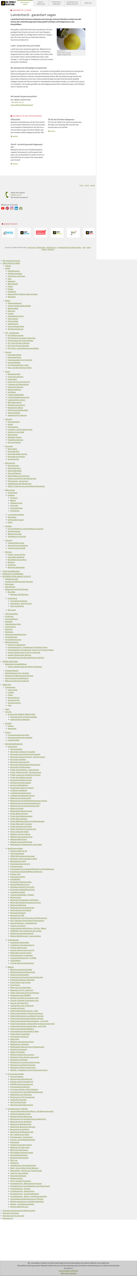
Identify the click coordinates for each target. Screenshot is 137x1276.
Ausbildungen (13, 995)
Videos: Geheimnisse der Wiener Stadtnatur (25, 722)
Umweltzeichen (11, 692)
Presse (44, 304)
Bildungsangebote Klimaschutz (22, 1027)
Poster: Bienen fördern (19, 869)
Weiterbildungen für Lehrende (17, 728)
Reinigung (9, 687)
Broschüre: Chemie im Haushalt (22, 807)
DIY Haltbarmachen (15, 390)
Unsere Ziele (12, 745)
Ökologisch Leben (24, 3)
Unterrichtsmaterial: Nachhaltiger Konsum (27, 1074)
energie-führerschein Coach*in (22, 1005)
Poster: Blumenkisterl (18, 874)
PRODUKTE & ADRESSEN (13, 629)
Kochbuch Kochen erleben (20, 838)
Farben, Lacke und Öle (16, 610)
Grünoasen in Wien (17, 932)
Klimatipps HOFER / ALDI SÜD (22, 942)
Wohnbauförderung (15, 384)
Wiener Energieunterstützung (22, 989)
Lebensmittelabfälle (16, 450)
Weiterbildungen (11, 697)
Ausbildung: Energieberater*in (22, 1000)
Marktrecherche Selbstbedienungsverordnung (28, 856)
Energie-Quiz (15, 929)
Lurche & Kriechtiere (16, 570)
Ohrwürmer (14, 566)
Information (12, 802)
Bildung (11, 1022)
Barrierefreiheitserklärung (69, 302)
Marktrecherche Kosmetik (20, 853)
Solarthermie (13, 379)
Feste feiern (12, 434)
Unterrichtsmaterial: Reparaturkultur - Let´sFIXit (29, 1076)
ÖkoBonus (14, 1218)
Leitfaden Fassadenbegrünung (22, 851)
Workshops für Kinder (19, 1115)
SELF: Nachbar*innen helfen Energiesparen (27, 976)
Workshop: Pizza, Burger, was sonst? (24, 1112)
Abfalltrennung (14, 326)
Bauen (7, 356)
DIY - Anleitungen (12, 388)
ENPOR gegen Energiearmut (21, 1139)
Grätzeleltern (15, 1016)
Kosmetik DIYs (13, 506)
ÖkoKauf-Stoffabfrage (19, 650)
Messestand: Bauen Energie (21, 866)
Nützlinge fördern (15, 492)
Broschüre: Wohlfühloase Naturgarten (25, 820)
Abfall (7, 323)
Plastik (10, 344)
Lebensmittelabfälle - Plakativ (22, 950)
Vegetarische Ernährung (17, 470)
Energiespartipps (14, 410)
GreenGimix (12, 653)
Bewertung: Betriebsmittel (20, 1179)
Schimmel (12, 620)
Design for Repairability (19, 1030)
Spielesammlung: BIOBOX (20, 1050)
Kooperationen (14, 753)
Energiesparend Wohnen (20, 1142)
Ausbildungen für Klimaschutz (19, 539)
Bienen (13, 555)
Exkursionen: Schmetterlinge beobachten (26, 1032)
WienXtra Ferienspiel (18, 1105)
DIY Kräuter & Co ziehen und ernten (21, 393)
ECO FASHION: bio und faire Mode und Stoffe (25, 584)
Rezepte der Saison (15, 463)
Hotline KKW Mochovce (19, 940)
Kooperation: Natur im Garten (22, 843)
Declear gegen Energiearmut (21, 1137)
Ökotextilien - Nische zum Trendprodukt (26, 1226)
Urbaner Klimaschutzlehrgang (22, 1018)
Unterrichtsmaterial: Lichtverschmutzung (26, 1068)
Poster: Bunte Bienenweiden (21, 871)
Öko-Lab (13, 1215)
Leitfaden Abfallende (18, 845)
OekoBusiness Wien (13, 679)
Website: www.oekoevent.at (21, 892)
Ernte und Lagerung (15, 432)
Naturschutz (10, 545)
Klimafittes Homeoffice (17, 615)
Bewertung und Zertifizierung (16, 644)
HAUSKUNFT (15, 934)
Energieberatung (14, 412)
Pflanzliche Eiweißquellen (18, 465)
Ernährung (9, 671)
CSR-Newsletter (11, 669)
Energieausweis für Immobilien (20, 415)
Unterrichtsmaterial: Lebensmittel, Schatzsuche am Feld (32, 1079)
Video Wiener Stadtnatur (20, 1089)
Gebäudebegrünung (16, 371)
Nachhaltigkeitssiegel (19, 1210)
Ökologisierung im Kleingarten (22, 963)
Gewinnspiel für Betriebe (20, 775)
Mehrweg (11, 336)
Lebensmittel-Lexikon (21, 10)
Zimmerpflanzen (14, 497)
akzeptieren (68, 1268)
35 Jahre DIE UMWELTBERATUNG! (21, 769)
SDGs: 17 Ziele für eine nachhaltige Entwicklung (26, 541)
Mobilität (8, 677)
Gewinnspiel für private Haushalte (23, 772)
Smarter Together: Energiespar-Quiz (24, 1056)
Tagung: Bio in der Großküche (22, 1061)
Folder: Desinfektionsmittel (21, 833)
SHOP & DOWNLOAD (11, 626)
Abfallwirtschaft (11, 634)
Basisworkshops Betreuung (21, 1172)
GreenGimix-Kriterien (18, 656)
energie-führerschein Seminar (19, 710)
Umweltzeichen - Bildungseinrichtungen (26, 1239)
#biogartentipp (14, 477)
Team (7, 764)
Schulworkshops (11, 726)
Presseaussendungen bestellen (20, 793)
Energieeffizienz (11, 674)
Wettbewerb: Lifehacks (19, 1099)
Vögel (10, 577)
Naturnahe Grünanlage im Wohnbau (24, 955)
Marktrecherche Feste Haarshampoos (25, 858)
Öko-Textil (12, 665)
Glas (9, 334)
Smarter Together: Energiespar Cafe (24, 1053)
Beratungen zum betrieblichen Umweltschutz (28, 1174)
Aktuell (8, 321)
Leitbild (11, 747)
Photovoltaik (13, 376)
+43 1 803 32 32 (17, 102)
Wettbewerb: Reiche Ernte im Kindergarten (27, 1102)
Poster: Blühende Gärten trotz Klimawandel (27, 876)
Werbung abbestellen (16, 622)
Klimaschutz (10, 518)
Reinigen (11, 617)
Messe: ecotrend (16, 863)
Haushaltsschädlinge (16, 612)
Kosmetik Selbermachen (17, 509)
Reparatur (12, 352)
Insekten (11, 550)
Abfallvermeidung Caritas (20, 1169)
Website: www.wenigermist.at (22, 1097)
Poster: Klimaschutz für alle (21, 882)
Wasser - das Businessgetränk (22, 1259)
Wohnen (8, 607)
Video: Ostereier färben (19, 887)
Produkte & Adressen (56, 3)
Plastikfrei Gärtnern (15, 495)
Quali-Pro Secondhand (19, 1228)
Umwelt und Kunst (17, 1063)
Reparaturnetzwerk (18, 968)
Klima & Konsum (14, 523)
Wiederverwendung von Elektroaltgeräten (27, 1257)
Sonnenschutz (13, 514)
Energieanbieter (14, 418)
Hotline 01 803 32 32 (18, 906)
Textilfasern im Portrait (17, 592)
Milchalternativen (15, 457)
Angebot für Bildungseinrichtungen (19, 637)
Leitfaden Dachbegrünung (20, 848)
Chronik (8, 767)
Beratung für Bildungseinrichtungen (19, 731)
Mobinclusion (15, 952)
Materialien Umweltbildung (16, 719)
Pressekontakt (13, 795)
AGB (84, 302)
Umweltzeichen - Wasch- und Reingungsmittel (28, 1251)
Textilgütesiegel (14, 586)
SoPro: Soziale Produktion (20, 1236)
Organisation (10, 742)
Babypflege (12, 504)
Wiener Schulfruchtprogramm (22, 1110)
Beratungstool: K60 (18, 916)
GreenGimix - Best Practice (21, 659)
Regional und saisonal (16, 460)
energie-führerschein (18, 1003)
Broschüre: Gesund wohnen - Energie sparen (27, 812)
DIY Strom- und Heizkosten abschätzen (23, 403)
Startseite (31, 302)
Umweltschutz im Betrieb (18, 1164)
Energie (8, 407)
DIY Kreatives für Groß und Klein (20, 396)
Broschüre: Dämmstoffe (19, 817)
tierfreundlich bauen (16, 575)
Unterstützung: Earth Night (20, 965)
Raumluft (9, 684)
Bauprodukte (13, 363)
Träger (10, 750)
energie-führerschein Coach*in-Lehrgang (24, 708)
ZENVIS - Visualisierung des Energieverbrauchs (29, 1125)
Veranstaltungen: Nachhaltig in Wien (24, 1086)
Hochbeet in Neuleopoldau (20, 937)
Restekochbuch (16, 1233)
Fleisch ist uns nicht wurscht (19, 437)
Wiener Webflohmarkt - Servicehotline (25, 991)
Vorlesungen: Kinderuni (19, 1092)
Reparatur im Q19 (17, 970)
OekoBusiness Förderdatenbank (23, 1221)
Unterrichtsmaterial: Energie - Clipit (24, 1066)
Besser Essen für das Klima (20, 1177)
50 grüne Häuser (16, 1132)
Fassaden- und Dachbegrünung (20, 485)
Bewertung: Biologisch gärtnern (22, 1182)
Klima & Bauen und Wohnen (19, 531)
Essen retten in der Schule (20, 1037)
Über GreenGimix (17, 661)
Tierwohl (8, 595)
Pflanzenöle (15, 147)
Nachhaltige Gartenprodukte (21, 1208)
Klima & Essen (13, 521)
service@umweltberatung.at (22, 105)
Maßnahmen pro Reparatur (21, 1150)
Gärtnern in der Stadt (16, 487)
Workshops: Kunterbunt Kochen (22, 1120)
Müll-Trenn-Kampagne (19, 1205)
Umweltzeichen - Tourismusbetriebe (24, 1249)
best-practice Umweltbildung (16, 733)
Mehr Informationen (69, 1273)
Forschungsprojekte (16, 1129)
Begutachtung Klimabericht (21, 1134)
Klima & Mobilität (15, 526)
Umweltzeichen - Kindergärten (22, 1246)
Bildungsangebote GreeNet (21, 1025)
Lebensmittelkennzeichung (18, 452)
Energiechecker (16, 921)
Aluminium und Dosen (16, 331)
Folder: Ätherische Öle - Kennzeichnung (25, 827)
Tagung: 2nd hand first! (19, 1058)
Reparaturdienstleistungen (15, 689)
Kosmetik (9, 501)
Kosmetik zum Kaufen (16, 512)
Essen (7, 427)
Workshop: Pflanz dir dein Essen (23, 1123)
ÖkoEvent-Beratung (18, 960)
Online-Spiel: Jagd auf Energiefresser (24, 1048)
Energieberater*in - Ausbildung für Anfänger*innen (27, 702)
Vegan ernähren (14, 468)
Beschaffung (10, 642)
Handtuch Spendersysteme (21, 1200)
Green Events (10, 682)
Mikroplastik (13, 339)
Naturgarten (12, 490)
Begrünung (9, 639)
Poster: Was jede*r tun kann (21, 879)
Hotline (10, 781)
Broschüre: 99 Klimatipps (20, 822)
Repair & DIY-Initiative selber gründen (22, 349)
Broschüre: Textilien (18, 815)
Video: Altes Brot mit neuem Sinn (23, 884)
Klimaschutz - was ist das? (18, 536)
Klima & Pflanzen (14, 528)
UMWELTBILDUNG (10, 717)
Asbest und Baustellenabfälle (19, 361)
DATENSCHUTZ (52, 302)
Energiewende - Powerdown (21, 1192)
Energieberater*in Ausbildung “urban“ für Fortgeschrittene (31, 705)
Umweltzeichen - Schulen (20, 1244)
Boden (10, 479)
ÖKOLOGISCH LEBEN (11, 318)
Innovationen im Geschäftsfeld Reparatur (26, 1147)
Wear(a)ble (14, 1094)
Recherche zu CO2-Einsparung (22, 1152)
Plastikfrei (12, 347)
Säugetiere (12, 572)
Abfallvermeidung (15, 329)
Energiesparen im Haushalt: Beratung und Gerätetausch (32, 924)
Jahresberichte (13, 755)
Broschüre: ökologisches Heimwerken (25, 809)
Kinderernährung (14, 445)
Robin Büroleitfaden (18, 1231)
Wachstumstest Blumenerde (21, 1160)
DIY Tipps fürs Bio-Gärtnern (19, 398)
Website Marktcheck (18, 894)
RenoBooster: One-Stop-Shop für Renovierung (28, 973)
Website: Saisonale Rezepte (21, 897)
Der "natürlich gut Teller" (20, 1190)
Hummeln (14, 561)
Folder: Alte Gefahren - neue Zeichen (24, 825)
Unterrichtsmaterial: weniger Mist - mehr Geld (28, 1081)
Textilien (8, 581)
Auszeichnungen (14, 758)
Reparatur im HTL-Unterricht (21, 1045)
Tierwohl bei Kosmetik (16, 603)
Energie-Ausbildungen (16, 700)
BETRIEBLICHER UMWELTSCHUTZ (17, 631)
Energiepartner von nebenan (21, 1010)
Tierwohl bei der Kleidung (18, 601)
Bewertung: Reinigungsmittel (21, 1187)
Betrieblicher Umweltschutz (72, 3)
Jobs (88, 302)
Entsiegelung (13, 482)
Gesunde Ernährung (15, 442)
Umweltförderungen (13, 695)
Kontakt (51, 304)
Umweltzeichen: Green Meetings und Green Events (30, 1241)
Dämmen (11, 366)
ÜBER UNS (7, 740)
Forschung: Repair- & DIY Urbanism (24, 1144)
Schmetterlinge (16, 563)
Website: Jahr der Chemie (20, 889)
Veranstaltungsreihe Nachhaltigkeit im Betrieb (26, 713)
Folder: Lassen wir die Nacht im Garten (25, 830)
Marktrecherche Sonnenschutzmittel (24, 861)
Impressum (41, 302)
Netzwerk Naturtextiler (19, 1213)
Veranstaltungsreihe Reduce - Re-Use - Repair (28, 983)
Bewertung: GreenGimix (19, 1184)
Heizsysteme (13, 374)
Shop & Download (40, 3)
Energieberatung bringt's (20, 919)
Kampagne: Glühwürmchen (21, 835)
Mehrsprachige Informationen (17, 736)
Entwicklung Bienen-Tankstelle (22, 1035)
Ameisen (13, 553)
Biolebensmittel (14, 429)
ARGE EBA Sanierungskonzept (22, 911)
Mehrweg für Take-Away (20, 1202)
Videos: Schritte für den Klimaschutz (22, 534)
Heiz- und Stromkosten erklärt (20, 423)
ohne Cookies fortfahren (68, 1271)
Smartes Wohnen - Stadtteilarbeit (23, 978)
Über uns (88, 3)
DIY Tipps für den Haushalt (18, 401)
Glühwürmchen (16, 558)
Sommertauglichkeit (16, 381)
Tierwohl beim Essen (16, 598)
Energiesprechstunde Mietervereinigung (26, 927)
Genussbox (14, 1197)
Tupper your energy (18, 981)
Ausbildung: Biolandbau (19, 998)
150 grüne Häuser (17, 909)
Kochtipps (12, 447)
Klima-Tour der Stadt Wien (20, 1043)
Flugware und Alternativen (18, 439)
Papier (10, 341)
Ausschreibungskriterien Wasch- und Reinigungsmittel (31, 1166)
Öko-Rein (11, 647)
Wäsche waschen (15, 589)
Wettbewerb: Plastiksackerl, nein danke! (26, 900)
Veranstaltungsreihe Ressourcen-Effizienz (26, 1254)
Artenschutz (12, 548)
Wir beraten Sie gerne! (11, 316)
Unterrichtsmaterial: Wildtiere (22, 1084)
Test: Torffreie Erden (18, 1157)
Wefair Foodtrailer (17, 1107)
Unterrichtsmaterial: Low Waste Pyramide (26, 1071)
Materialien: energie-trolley (21, 1008)
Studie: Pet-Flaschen (18, 1155)
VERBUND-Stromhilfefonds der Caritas (25, 986)
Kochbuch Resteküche (19, 840)
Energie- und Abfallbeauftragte (22, 1195)
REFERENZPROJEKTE (14, 799)
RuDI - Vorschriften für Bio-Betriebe (24, 1223)
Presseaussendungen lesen (18, 790)
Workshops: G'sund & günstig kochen (25, 1117)
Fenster (11, 369)
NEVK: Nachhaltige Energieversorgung (25, 958)
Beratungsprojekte (15, 903)
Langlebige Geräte (17, 947)
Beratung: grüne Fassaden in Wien (23, 914)
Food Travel (15, 1040)
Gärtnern (8, 474)
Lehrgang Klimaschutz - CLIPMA (23, 1013)
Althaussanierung (15, 358)
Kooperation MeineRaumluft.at (22, 945)
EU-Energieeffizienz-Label (18, 420)
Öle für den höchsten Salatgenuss (61, 147)
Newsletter (12, 784)
